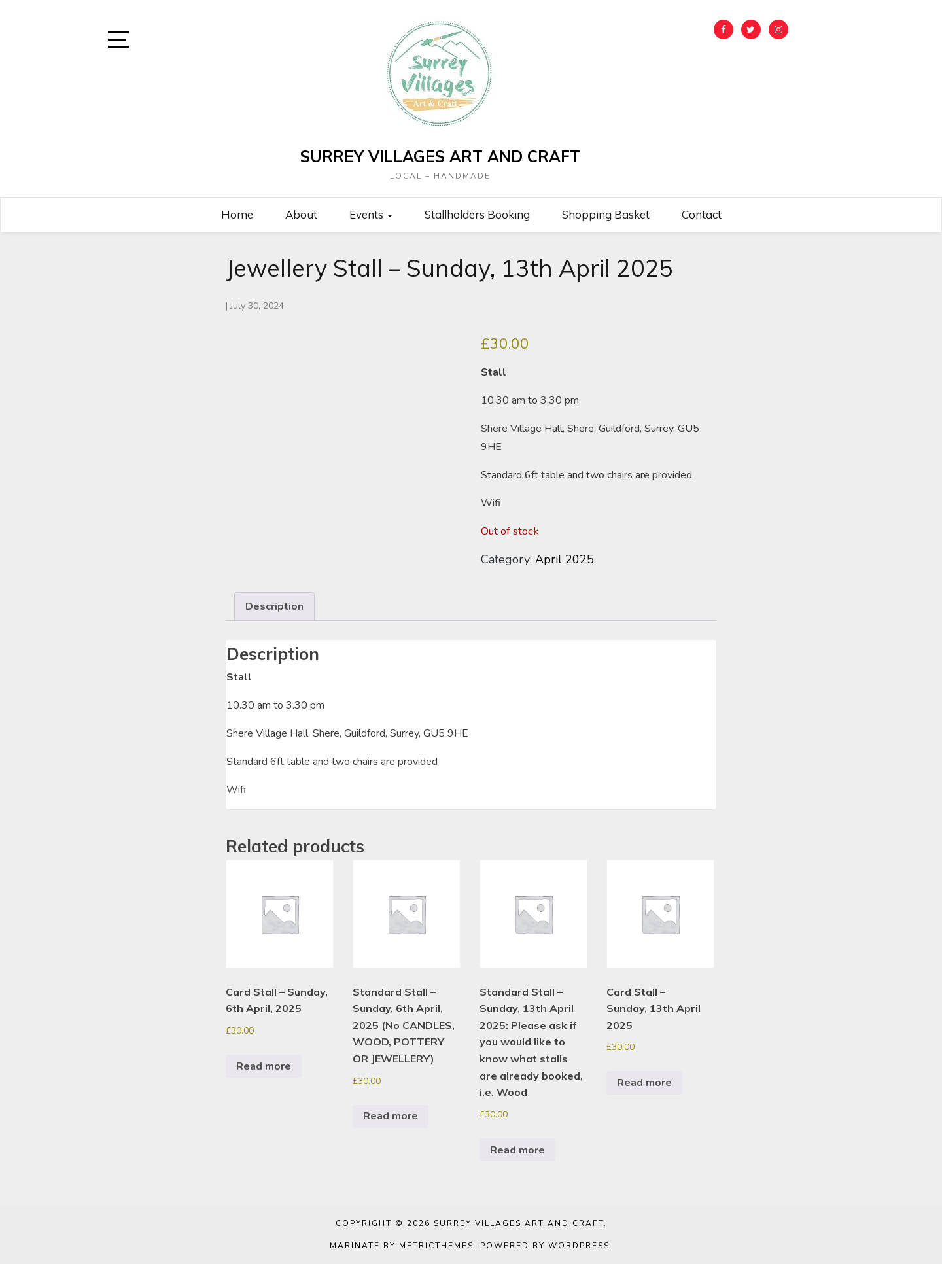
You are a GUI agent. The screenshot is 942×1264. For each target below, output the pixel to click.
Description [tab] (274, 606)
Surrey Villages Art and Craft (440, 156)
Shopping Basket (606, 214)
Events (370, 214)
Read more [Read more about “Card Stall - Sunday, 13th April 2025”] (644, 1083)
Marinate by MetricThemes (402, 1245)
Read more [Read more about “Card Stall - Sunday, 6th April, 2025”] (263, 1066)
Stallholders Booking (477, 214)
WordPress (579, 1245)
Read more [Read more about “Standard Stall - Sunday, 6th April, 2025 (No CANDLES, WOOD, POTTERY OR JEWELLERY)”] (390, 1116)
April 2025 (564, 559)
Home (237, 214)
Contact (702, 214)
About (301, 214)
